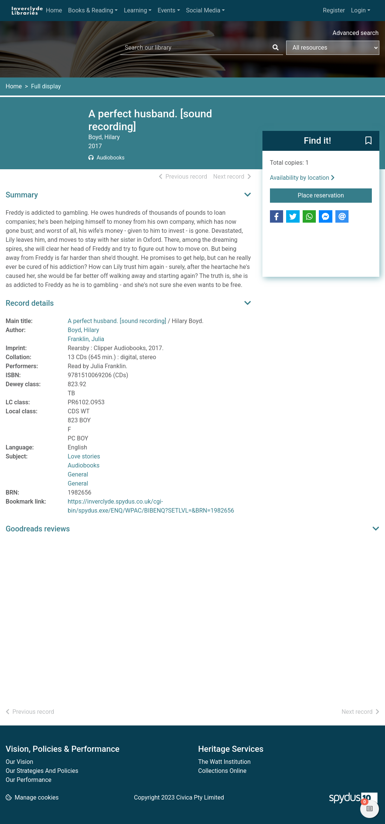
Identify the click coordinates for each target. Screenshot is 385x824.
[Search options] (332, 48)
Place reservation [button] (335, 195)
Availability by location (302, 177)
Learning (135, 10)
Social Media (203, 10)
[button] (368, 141)
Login (358, 10)
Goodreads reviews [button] (38, 528)
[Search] (275, 48)
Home (54, 10)
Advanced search (356, 32)
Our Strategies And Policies (42, 770)
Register (334, 10)
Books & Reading (90, 10)
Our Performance (29, 779)
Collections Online (222, 770)
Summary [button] (22, 194)
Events (166, 10)
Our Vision (19, 761)
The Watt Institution (224, 761)
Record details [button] (30, 303)
